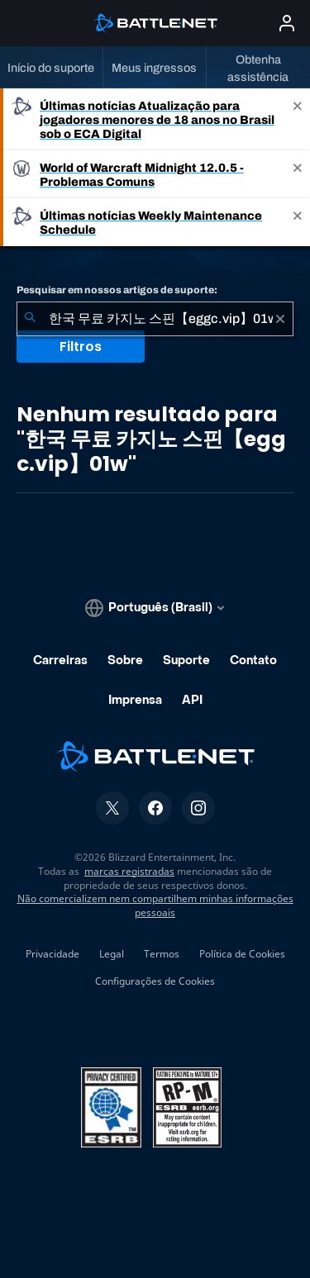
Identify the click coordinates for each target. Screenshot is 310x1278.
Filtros (81, 346)
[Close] (297, 119)
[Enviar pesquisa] (30, 319)
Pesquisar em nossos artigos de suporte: (117, 290)
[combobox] (155, 319)
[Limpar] (280, 319)
